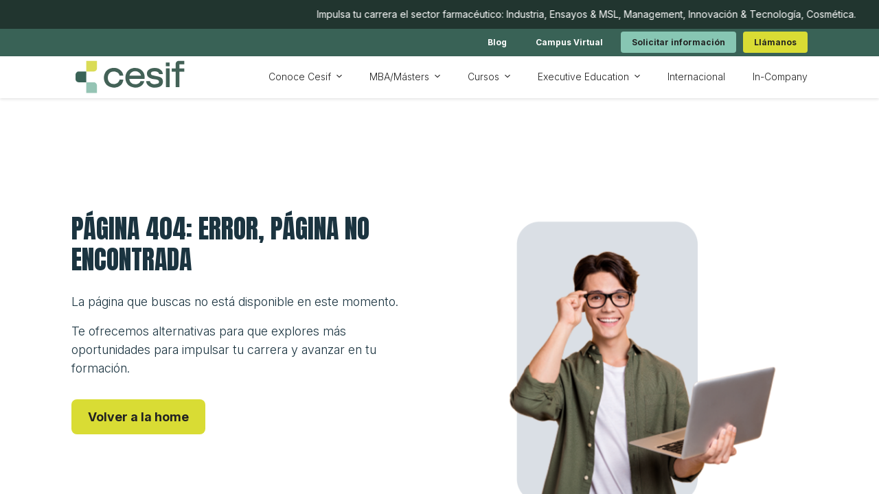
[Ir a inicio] (129, 77)
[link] (497, 42)
